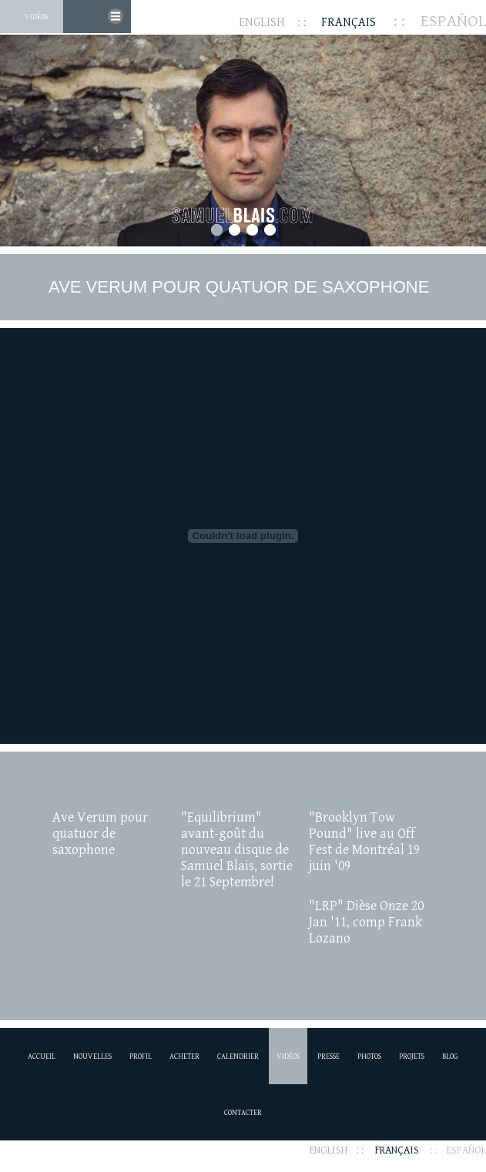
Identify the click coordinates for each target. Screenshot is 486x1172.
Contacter (243, 1112)
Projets (411, 1056)
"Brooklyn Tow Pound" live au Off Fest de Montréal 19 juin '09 (364, 841)
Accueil (41, 1056)
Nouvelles (92, 1056)
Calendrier (238, 1056)
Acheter (184, 1056)
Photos (369, 1056)
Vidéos (36, 17)
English (262, 22)
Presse (328, 1056)
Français (348, 22)
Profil (140, 1056)
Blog (450, 1056)
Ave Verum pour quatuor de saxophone (100, 833)
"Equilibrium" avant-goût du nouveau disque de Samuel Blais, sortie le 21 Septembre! (237, 849)
